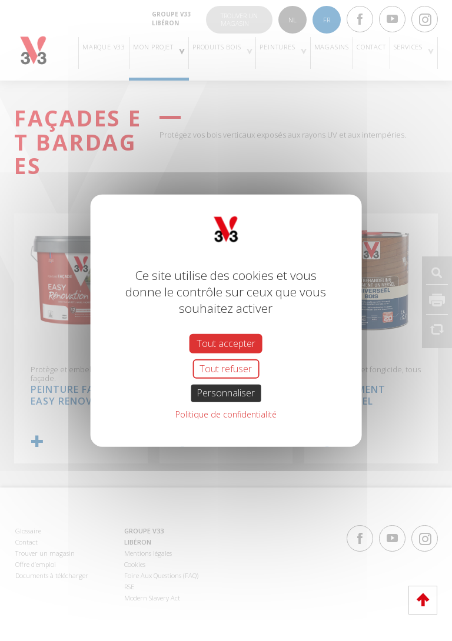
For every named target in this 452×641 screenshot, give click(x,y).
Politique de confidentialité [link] (226, 413)
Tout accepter (226, 343)
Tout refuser (226, 368)
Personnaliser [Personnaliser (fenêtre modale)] (226, 392)
